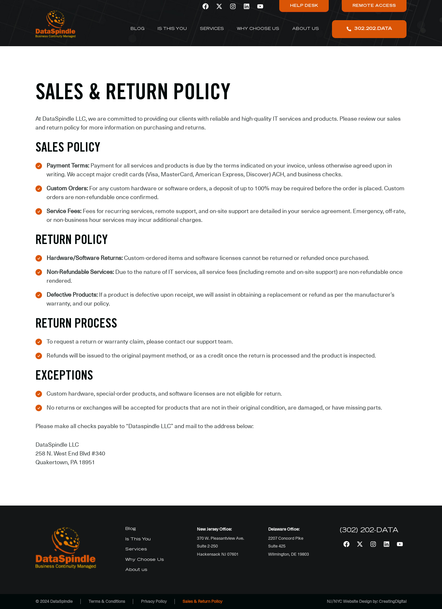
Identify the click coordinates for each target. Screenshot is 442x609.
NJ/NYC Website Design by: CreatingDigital (367, 601)
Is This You (172, 29)
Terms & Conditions (107, 601)
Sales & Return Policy (202, 601)
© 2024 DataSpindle (54, 601)
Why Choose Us (258, 29)
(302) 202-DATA (369, 530)
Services (212, 29)
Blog (138, 29)
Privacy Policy (154, 601)
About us (305, 29)
